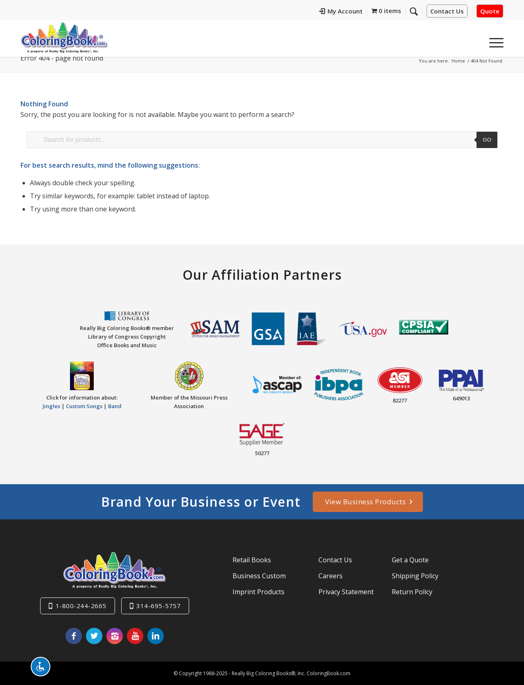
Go (487, 140)
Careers (330, 575)
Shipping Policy (415, 575)
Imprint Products (259, 591)
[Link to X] (94, 636)
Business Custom (259, 575)
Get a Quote (410, 559)
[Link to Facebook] (74, 636)
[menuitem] (341, 12)
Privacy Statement (346, 591)
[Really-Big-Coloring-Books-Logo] (63, 37)
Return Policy (412, 591)
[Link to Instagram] (114, 636)
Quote (489, 11)
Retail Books (252, 559)
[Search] (414, 11)
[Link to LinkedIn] (155, 636)
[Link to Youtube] (135, 636)
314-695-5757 (158, 606)
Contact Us (447, 11)
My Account (341, 11)
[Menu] (494, 40)
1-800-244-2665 (81, 606)
